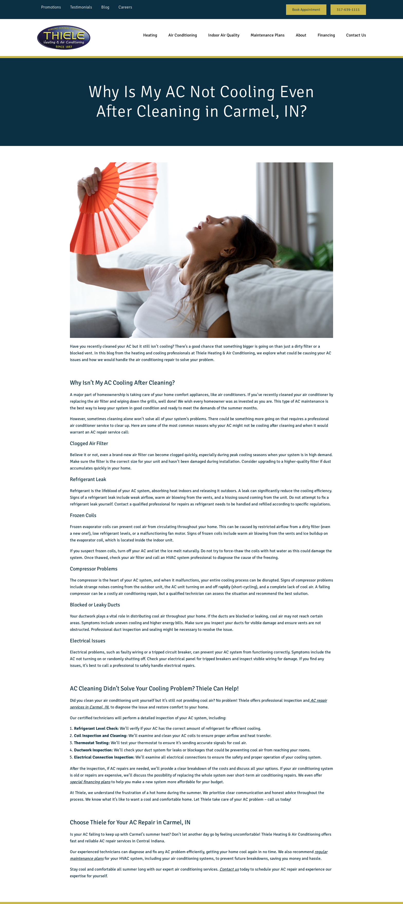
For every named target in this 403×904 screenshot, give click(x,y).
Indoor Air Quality (223, 35)
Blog (105, 7)
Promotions (51, 7)
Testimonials (81, 7)
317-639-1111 (348, 9)
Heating (150, 35)
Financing (326, 35)
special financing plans (90, 782)
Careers (125, 7)
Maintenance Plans (268, 35)
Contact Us (356, 35)
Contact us (229, 869)
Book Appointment (306, 9)
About (301, 35)
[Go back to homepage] (63, 37)
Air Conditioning (182, 35)
